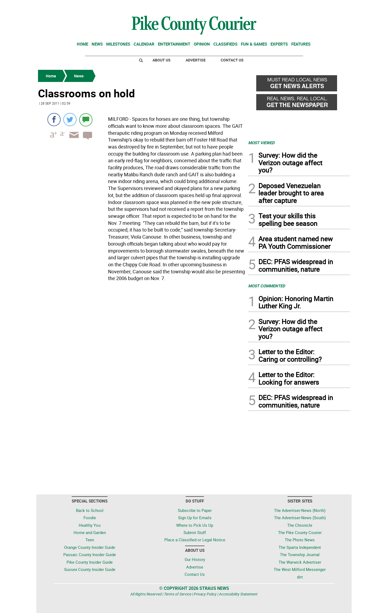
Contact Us (232, 60)
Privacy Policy (205, 594)
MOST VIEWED (261, 142)
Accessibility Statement (238, 594)
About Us (162, 60)
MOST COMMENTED (266, 285)
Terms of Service (177, 594)
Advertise (196, 60)
